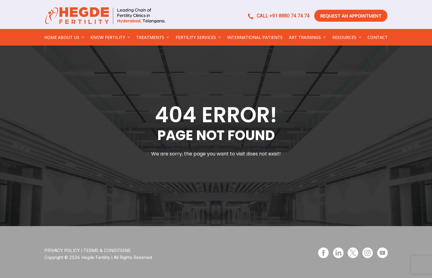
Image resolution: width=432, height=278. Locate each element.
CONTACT (378, 37)
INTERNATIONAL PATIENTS (255, 37)
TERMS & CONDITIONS (106, 250)
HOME (50, 37)
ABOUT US (68, 37)
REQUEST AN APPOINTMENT (350, 16)
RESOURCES (344, 37)
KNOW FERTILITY (107, 37)
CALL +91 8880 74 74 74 (278, 16)
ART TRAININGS (305, 37)
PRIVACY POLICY (62, 250)
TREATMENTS (150, 37)
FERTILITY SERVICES (196, 37)
